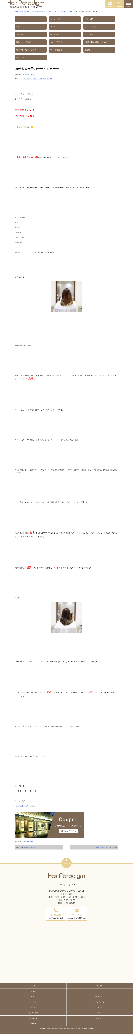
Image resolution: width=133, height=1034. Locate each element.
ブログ (100, 1007)
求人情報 (33, 1023)
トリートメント (100, 996)
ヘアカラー (42, 79)
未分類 (49, 79)
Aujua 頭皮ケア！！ (102, 847)
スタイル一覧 (33, 1018)
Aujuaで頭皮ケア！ (30, 847)
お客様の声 (99, 1018)
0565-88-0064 (28, 841)
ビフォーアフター (30, 79)
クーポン (100, 986)
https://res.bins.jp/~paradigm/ (25, 806)
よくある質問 (33, 1013)
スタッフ (100, 1013)
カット (33, 991)
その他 (33, 1007)
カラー (100, 991)
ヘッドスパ (33, 1002)
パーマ (33, 996)
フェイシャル (99, 1002)
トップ (33, 986)
